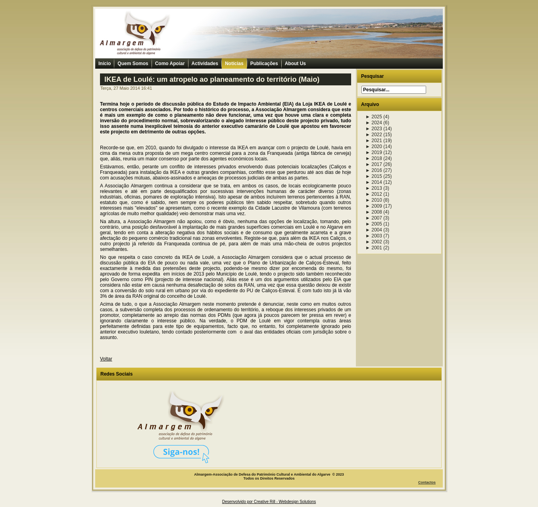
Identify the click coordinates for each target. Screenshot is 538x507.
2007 (373, 218)
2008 (373, 212)
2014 (373, 182)
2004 (373, 230)
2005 (373, 224)
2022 (373, 134)
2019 (373, 152)
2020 (373, 146)
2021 (373, 140)
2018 (373, 158)
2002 (373, 242)
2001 (373, 248)
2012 (373, 194)
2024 (373, 122)
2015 (373, 176)
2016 (373, 170)
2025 (373, 117)
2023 (373, 128)
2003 (373, 236)
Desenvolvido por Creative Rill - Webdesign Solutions (269, 501)
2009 (373, 206)
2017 (373, 164)
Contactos (427, 482)
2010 (373, 200)
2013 (373, 188)
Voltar (106, 359)
